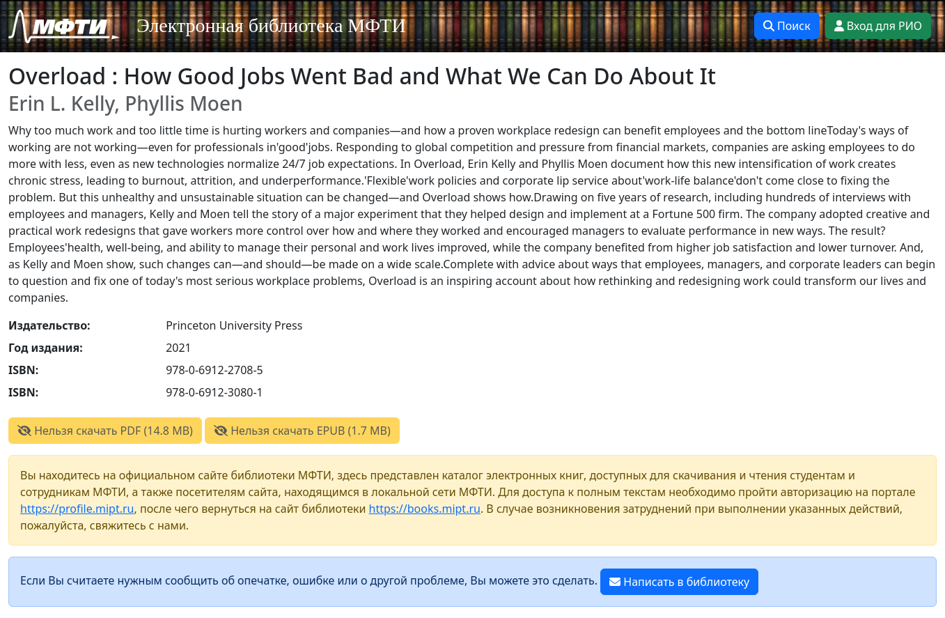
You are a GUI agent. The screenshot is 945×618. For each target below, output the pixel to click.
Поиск (787, 25)
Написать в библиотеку (679, 581)
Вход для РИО (878, 25)
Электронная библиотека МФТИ (271, 25)
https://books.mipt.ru (425, 508)
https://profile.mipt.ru (77, 508)
